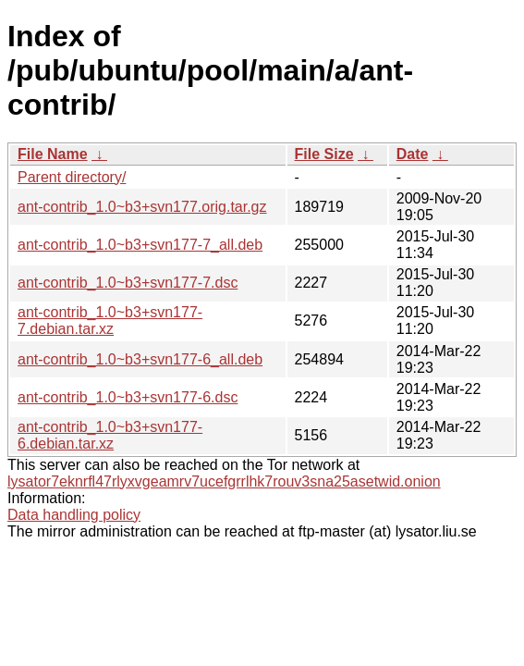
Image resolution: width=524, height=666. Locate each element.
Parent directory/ (72, 177)
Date (412, 154)
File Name (53, 154)
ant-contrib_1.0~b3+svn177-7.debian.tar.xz (110, 320)
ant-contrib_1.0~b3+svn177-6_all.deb (140, 359)
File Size (324, 154)
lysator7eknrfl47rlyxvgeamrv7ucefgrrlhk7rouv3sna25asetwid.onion (224, 481)
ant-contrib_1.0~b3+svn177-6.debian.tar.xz (110, 435)
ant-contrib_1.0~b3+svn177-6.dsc (128, 397)
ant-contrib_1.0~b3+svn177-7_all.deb (140, 245)
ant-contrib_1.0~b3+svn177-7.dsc (128, 282)
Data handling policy (73, 515)
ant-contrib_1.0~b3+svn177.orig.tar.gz (142, 207)
